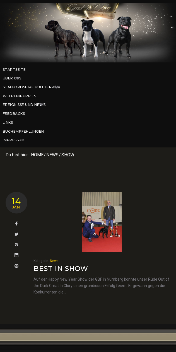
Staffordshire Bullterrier (33, 87)
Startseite (14, 69)
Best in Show (60, 268)
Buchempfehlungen (23, 131)
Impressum (14, 140)
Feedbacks (14, 113)
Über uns (14, 78)
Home (37, 154)
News (52, 154)
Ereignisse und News (26, 104)
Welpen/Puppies (19, 96)
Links (8, 122)
